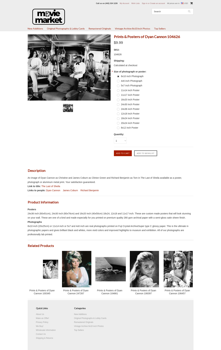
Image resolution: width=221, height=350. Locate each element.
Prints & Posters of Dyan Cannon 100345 (42, 292)
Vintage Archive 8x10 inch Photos (132, 28)
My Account (124, 3)
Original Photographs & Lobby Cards (66, 28)
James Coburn (70, 190)
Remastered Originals (100, 28)
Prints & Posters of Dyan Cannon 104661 (109, 292)
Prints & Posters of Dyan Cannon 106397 (143, 292)
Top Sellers (160, 28)
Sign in (144, 3)
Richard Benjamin (90, 190)
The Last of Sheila (50, 186)
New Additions (35, 28)
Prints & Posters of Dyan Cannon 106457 (177, 292)
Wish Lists (135, 3)
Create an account (157, 3)
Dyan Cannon (53, 190)
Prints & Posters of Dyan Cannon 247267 (76, 292)
